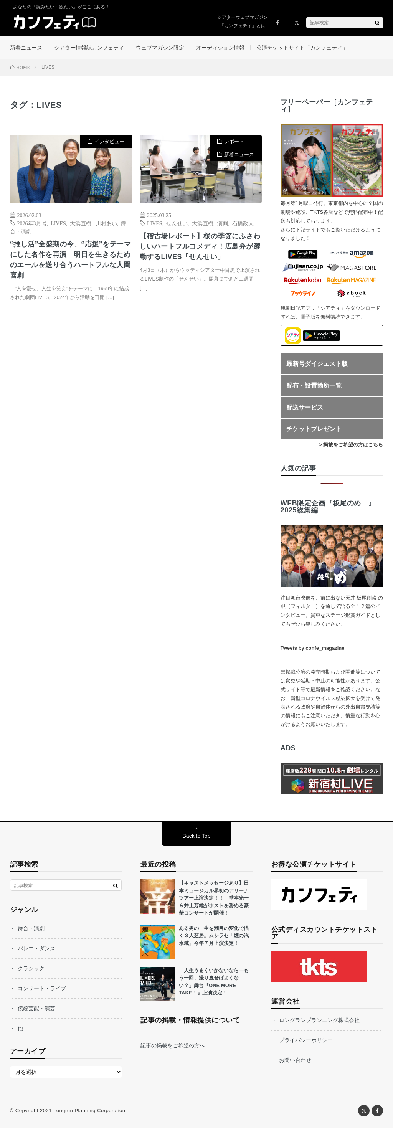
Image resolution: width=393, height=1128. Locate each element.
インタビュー (109, 141)
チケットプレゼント (314, 429)
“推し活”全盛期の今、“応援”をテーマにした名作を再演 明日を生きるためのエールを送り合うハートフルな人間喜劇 (70, 259)
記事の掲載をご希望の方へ (172, 1045)
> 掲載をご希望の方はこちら (351, 445)
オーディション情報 (220, 48)
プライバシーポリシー (306, 1040)
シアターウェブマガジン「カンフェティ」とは (242, 21)
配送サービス (304, 407)
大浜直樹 (80, 223)
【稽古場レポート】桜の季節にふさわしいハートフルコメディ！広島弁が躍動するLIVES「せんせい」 (200, 246)
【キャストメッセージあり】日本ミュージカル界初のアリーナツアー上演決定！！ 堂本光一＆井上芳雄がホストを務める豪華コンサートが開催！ (214, 898)
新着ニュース (26, 48)
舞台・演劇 (31, 928)
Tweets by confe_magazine (313, 648)
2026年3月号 (32, 223)
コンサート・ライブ (42, 988)
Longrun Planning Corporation (89, 1110)
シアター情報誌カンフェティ (89, 48)
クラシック (31, 968)
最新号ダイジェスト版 (317, 363)
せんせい (177, 223)
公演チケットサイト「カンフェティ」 (302, 48)
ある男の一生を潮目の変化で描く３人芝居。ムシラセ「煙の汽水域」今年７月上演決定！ (214, 935)
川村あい (106, 223)
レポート (234, 141)
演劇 (222, 223)
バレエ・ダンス (36, 948)
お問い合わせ (295, 1060)
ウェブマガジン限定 (160, 48)
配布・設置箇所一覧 (314, 385)
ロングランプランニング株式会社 (319, 1020)
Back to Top (197, 836)
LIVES (58, 223)
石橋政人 (243, 223)
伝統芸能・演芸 (36, 1008)
